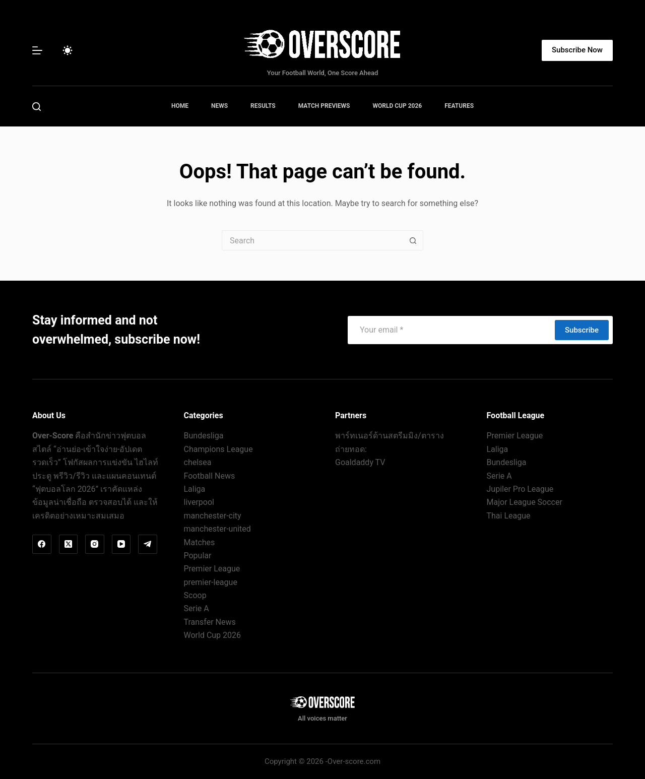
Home (179, 105)
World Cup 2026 (397, 105)
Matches (199, 542)
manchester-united (217, 529)
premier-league (210, 582)
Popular (198, 555)
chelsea (198, 462)
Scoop (195, 595)
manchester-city (212, 516)
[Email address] (451, 330)
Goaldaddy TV (360, 462)
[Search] (36, 106)
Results (263, 105)
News (219, 105)
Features (459, 105)
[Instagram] (94, 544)
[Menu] (37, 50)
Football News (209, 476)
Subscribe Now (577, 49)
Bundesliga (204, 435)
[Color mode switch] (67, 50)
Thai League (509, 516)
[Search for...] (312, 240)
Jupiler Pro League (520, 489)
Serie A (196, 608)
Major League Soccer (524, 502)
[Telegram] (147, 544)
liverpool (199, 502)
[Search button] (413, 240)
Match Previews (324, 105)
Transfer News (210, 622)
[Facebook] (41, 544)
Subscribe (582, 330)
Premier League (212, 568)
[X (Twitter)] (68, 544)
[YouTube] (121, 544)
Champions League (218, 449)
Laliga (195, 489)
